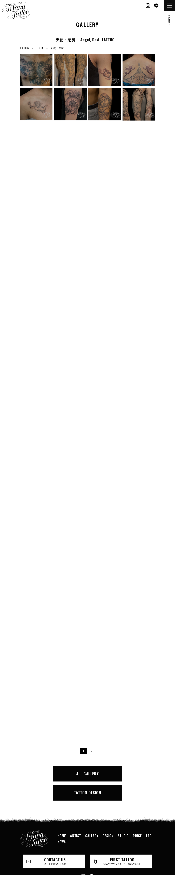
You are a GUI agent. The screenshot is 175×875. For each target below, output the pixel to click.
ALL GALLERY (54, 773)
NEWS (62, 820)
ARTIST (75, 814)
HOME (62, 814)
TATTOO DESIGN (120, 773)
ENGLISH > (169, 20)
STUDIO (123, 814)
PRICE (137, 814)
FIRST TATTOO (122, 840)
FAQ (149, 814)
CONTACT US (55, 840)
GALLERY (24, 48)
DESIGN (40, 48)
